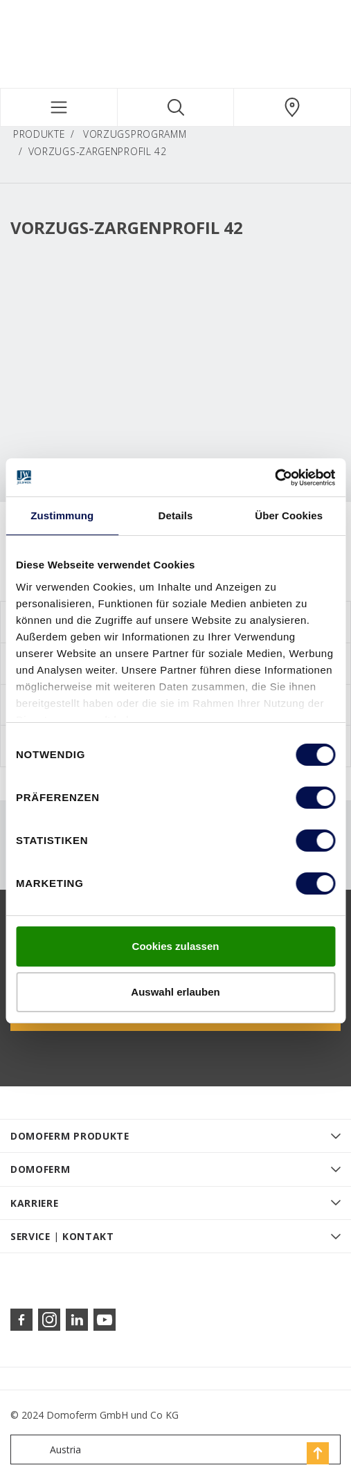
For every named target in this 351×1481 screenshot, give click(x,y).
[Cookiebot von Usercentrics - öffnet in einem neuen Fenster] (274, 478)
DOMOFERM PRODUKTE (69, 1135)
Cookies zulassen (175, 946)
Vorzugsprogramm (134, 134)
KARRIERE (34, 1203)
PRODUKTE (39, 134)
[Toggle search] (176, 107)
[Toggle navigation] (59, 107)
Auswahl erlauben (175, 992)
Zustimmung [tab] (61, 515)
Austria (49, 1449)
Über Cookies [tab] (289, 515)
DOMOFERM (40, 1169)
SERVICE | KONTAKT (62, 1236)
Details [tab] (176, 515)
